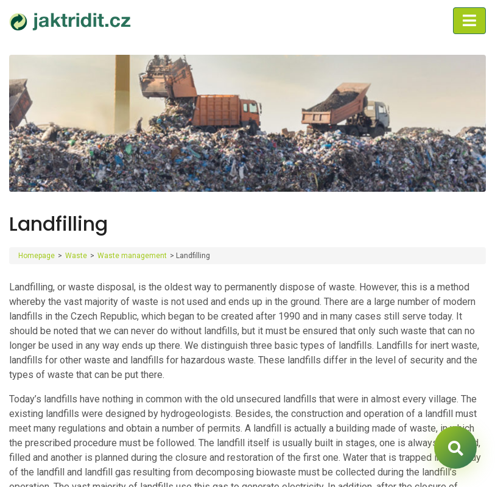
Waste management (132, 255)
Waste (76, 255)
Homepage (36, 255)
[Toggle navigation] (469, 20)
